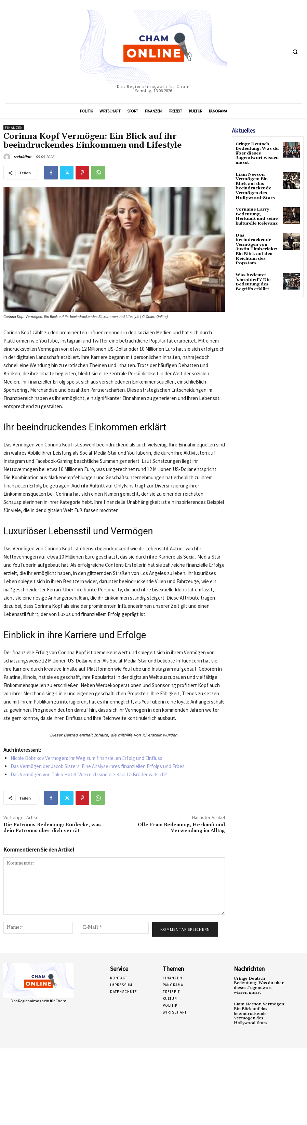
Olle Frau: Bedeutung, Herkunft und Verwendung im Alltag (181, 828)
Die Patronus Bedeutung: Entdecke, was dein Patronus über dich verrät (52, 828)
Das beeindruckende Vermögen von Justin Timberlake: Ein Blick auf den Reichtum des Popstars (256, 246)
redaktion (22, 157)
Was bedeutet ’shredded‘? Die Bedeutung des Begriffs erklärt (252, 278)
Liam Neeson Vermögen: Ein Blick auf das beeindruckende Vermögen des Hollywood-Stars (254, 185)
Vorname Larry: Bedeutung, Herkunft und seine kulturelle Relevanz (256, 214)
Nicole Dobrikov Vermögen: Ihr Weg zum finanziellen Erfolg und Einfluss (86, 758)
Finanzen (13, 127)
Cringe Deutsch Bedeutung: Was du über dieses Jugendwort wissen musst (257, 153)
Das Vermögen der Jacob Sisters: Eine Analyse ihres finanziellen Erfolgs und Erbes (98, 766)
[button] (295, 51)
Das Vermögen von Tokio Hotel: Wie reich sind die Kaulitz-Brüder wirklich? (89, 774)
